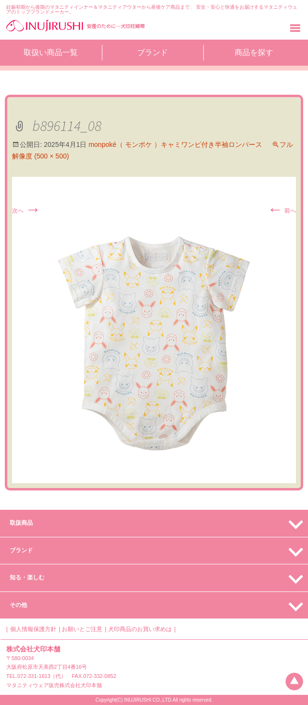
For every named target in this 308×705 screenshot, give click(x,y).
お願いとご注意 (82, 629)
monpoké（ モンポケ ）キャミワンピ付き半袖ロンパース (175, 144)
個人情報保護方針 (33, 629)
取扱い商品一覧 (51, 52)
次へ (26, 210)
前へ (281, 210)
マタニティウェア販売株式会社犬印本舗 (54, 685)
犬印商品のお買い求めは (140, 629)
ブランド (152, 52)
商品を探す (254, 52)
